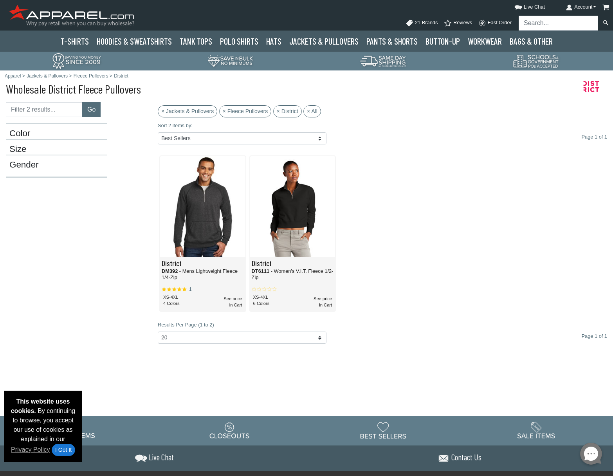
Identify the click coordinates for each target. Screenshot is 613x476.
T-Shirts (75, 41)
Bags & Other (531, 41)
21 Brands (422, 23)
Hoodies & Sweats (134, 41)
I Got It (63, 450)
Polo (239, 41)
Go (91, 109)
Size (18, 149)
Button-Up (442, 41)
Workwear (485, 41)
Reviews (458, 23)
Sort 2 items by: (175, 125)
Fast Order (495, 23)
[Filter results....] (44, 109)
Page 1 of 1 (594, 336)
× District (287, 111)
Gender (24, 164)
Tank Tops (196, 41)
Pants (392, 41)
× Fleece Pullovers (245, 111)
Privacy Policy (30, 449)
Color (20, 133)
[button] (522, 5)
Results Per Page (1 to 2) (186, 325)
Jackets (324, 41)
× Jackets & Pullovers (187, 111)
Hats (273, 41)
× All (312, 111)
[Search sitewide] (559, 23)
